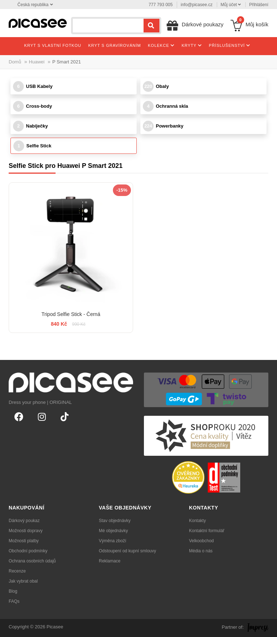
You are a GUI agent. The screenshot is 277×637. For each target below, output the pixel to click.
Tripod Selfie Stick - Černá (70, 314)
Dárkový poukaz (24, 520)
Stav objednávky (115, 520)
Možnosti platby (24, 540)
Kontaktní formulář (206, 530)
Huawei (36, 61)
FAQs (14, 601)
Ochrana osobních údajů (32, 561)
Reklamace (109, 561)
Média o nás (200, 550)
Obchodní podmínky (28, 550)
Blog (13, 591)
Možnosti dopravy (26, 530)
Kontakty (197, 520)
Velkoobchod (201, 540)
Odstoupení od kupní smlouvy (127, 550)
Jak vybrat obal (23, 581)
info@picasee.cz (196, 4)
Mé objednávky (113, 530)
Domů (15, 61)
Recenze (17, 571)
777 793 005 (161, 4)
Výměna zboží (112, 540)
